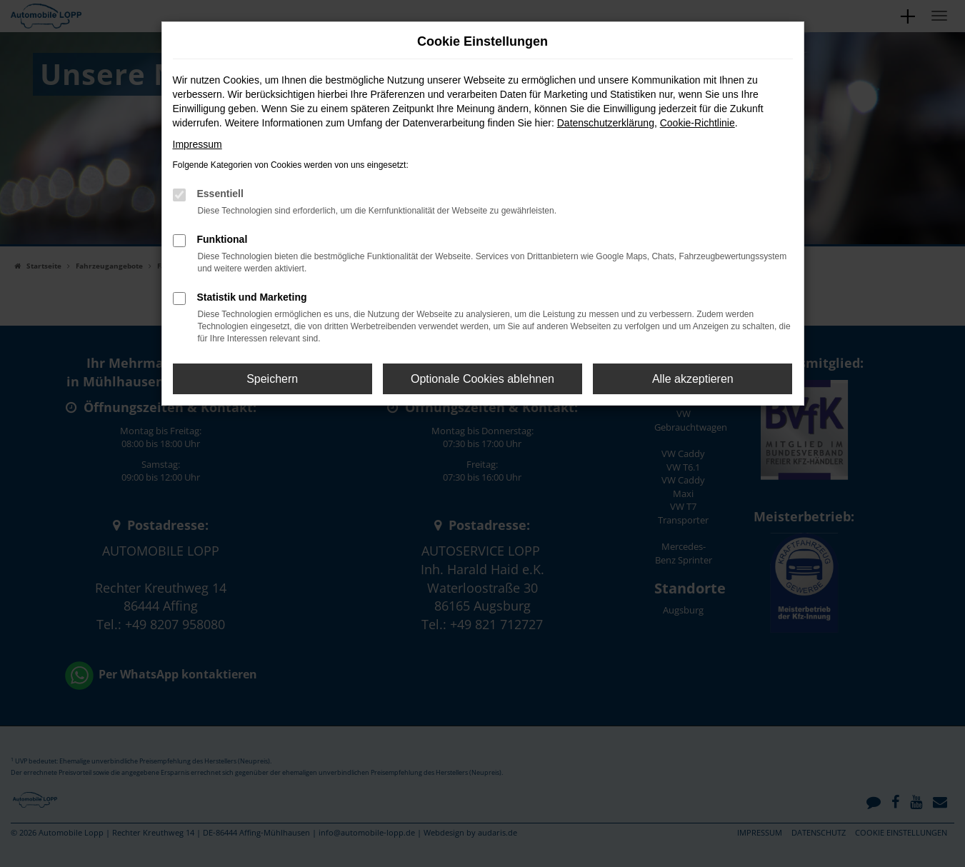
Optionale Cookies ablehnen (482, 379)
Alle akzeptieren (693, 379)
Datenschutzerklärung (605, 123)
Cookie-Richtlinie (697, 123)
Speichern (272, 379)
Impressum (197, 144)
